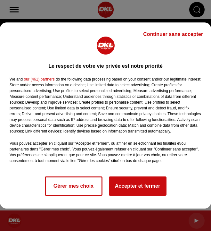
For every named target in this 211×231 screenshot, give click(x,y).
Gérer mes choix (73, 186)
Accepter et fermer (137, 186)
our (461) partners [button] (39, 79)
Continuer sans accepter (173, 34)
